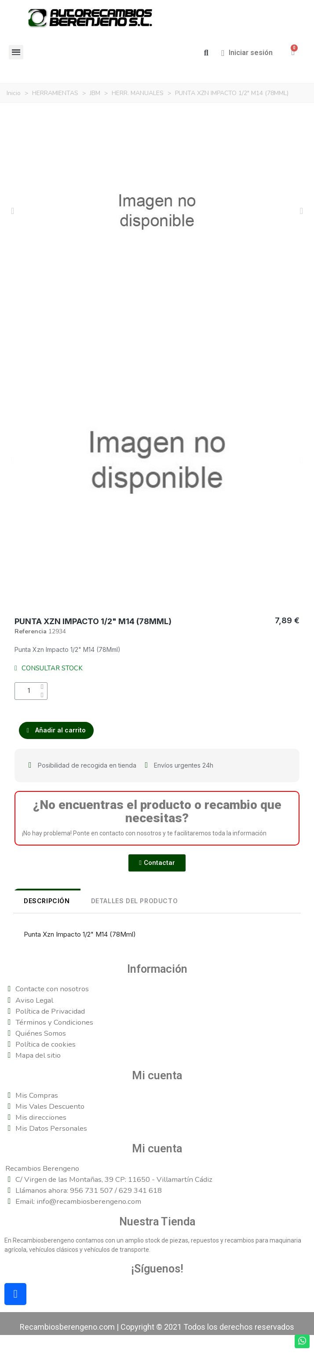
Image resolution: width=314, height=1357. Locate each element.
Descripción (47, 901)
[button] (206, 53)
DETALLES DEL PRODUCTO (134, 901)
